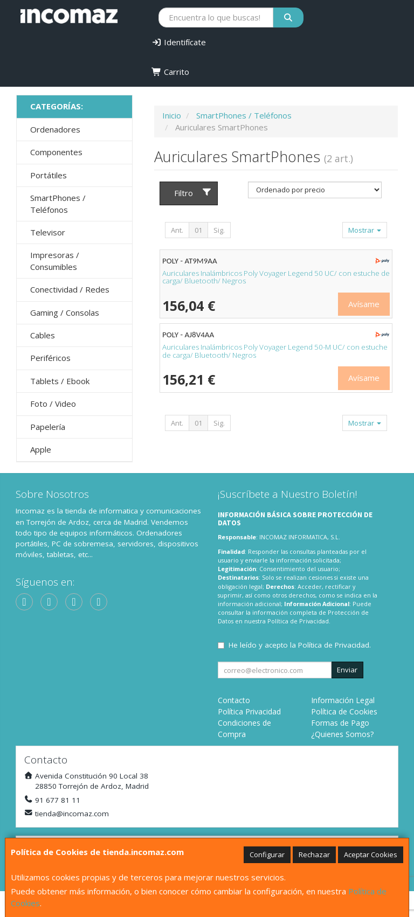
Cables (42, 335)
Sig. (219, 230)
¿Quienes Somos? (342, 734)
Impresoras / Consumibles (54, 260)
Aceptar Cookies (370, 854)
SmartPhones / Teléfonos (58, 203)
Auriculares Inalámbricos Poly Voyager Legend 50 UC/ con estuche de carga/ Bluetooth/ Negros (276, 277)
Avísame (364, 303)
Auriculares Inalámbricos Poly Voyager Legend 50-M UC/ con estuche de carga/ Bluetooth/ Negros (275, 351)
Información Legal (343, 700)
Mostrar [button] (364, 230)
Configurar (267, 854)
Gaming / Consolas (64, 312)
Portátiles (48, 175)
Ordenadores (55, 129)
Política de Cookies (344, 711)
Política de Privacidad (298, 621)
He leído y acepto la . (300, 645)
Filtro (193, 192)
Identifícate (178, 42)
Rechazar (314, 854)
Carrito (170, 71)
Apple (40, 449)
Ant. (177, 230)
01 (198, 230)
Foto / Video (53, 403)
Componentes (56, 152)
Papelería (47, 426)
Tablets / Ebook (59, 381)
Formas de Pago (340, 723)
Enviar (347, 670)
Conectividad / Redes (69, 289)
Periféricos (50, 357)
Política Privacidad (249, 711)
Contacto (234, 700)
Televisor (47, 232)
